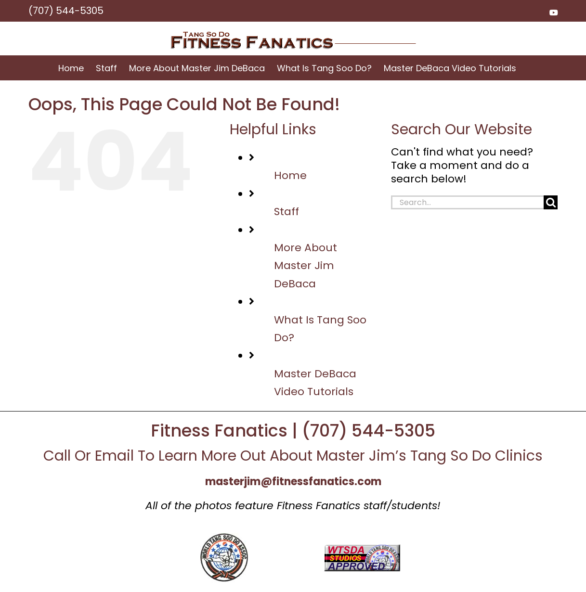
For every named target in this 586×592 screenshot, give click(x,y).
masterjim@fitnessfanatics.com (293, 481)
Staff (286, 211)
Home (290, 175)
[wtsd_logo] (224, 537)
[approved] (362, 549)
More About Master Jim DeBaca (305, 265)
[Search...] (467, 202)
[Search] (551, 202)
